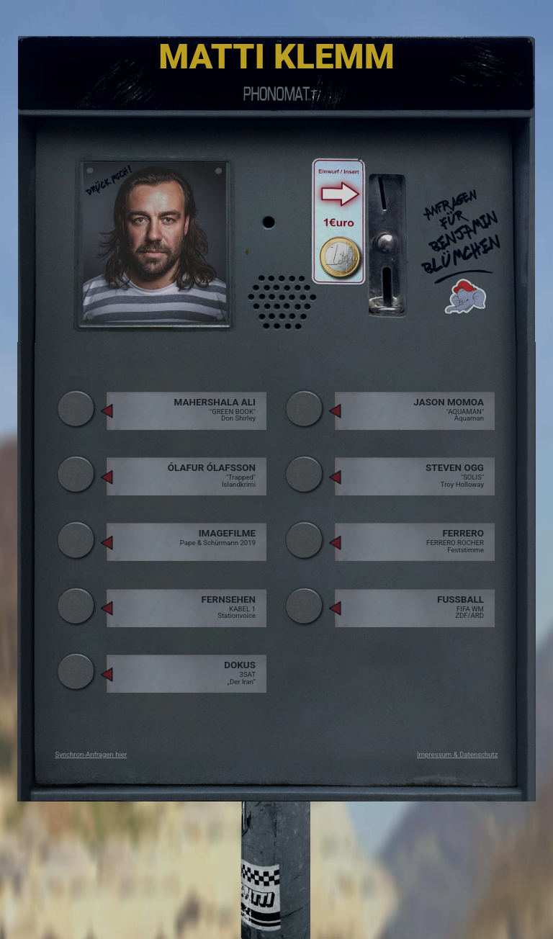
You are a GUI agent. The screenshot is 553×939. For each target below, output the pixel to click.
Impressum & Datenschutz (457, 754)
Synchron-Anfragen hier (91, 754)
